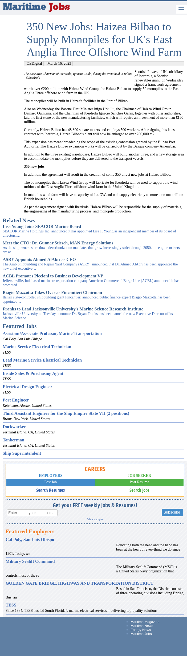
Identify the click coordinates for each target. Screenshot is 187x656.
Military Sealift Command (30, 561)
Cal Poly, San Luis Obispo (30, 539)
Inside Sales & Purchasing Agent (33, 373)
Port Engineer (16, 400)
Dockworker (14, 426)
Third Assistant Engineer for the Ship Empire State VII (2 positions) (66, 413)
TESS (11, 605)
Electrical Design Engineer (27, 386)
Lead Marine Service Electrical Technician (42, 360)
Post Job (50, 482)
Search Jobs (139, 490)
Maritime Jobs (141, 634)
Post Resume (139, 482)
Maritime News (142, 626)
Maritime (36, 7)
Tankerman (13, 439)
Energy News (141, 630)
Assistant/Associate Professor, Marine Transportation (52, 333)
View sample (95, 519)
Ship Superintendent (22, 453)
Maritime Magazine (145, 622)
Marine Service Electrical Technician (37, 346)
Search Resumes (50, 490)
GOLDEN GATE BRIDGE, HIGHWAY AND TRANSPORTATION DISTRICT (79, 583)
